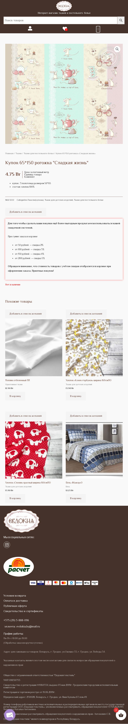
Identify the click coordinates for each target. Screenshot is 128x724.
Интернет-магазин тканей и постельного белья (64, 13)
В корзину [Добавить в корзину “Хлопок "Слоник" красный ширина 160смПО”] (15, 498)
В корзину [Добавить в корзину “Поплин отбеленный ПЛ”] (15, 396)
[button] (98, 29)
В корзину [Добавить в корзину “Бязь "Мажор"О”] (75, 498)
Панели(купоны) (36, 200)
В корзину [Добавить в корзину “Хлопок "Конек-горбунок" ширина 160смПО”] (75, 396)
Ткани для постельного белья (39, 153)
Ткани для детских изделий (59, 200)
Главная (9, 153)
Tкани (19, 153)
